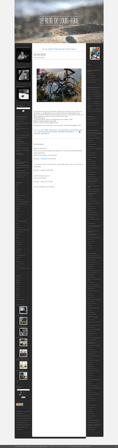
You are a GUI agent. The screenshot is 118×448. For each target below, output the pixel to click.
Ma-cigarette (90, 364)
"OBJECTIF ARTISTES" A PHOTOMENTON (21, 163)
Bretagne (18, 197)
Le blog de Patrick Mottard (93, 191)
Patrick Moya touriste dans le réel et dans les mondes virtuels (94, 226)
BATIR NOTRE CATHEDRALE (22, 165)
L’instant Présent (19, 121)
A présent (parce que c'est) (93, 255)
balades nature (90, 266)
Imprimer (45, 133)
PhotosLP (18, 126)
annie (89, 94)
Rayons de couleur (91, 400)
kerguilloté (69, 132)
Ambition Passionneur (92, 262)
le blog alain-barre (91, 183)
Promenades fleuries (20, 255)
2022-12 (18, 278)
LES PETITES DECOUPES (93, 356)
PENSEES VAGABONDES (93, 394)
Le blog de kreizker (91, 331)
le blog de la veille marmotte (93, 189)
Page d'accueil (59, 49)
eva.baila (89, 159)
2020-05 (18, 297)
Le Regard (89, 347)
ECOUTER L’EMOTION (92, 290)
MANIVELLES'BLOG (91, 368)
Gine (89, 101)
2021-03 (18, 290)
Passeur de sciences (91, 392)
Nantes (17, 238)
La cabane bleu (90, 174)
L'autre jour (89, 310)
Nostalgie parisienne (91, 82)
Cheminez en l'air (91, 146)
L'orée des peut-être (91, 314)
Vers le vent (89, 417)
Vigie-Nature (90, 245)
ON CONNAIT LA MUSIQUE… (94, 388)
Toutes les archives (20, 299)
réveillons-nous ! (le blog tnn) (93, 237)
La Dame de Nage (91, 176)
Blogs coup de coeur (20, 195)
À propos (89, 64)
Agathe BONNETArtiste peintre (94, 257)
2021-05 (18, 288)
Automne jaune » (71, 49)
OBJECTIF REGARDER (92, 385)
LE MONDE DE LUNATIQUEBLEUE (91, 343)
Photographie (19, 248)
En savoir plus (87, 446)
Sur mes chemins (91, 407)
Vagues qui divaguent (92, 415)
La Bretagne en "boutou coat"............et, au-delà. (92, 317)
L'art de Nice (90, 170)
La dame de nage (91, 319)
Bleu (17, 191)
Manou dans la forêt (91, 208)
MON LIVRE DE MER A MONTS (23, 229)
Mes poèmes (19, 227)
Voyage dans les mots (92, 427)
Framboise (90, 105)
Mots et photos (19, 231)
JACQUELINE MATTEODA (93, 308)
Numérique (18, 244)
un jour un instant (20, 263)
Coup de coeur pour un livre (93, 79)
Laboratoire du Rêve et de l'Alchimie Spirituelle (93, 181)
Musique (18, 233)
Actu (17, 187)
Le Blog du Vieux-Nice (92, 333)
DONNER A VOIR (91, 155)
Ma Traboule (90, 362)
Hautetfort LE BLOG (91, 303)
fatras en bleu (90, 297)
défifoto (17, 208)
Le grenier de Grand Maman (93, 337)
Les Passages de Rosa (92, 351)
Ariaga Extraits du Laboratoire (93, 138)
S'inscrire (23, 392)
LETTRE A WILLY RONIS (21, 175)
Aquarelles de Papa (20, 370)
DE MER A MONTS (20, 177)
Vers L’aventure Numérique (93, 420)
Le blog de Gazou (91, 327)
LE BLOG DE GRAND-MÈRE (93, 329)
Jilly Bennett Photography (92, 167)
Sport (17, 259)
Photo (17, 246)
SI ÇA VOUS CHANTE (92, 405)
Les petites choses (91, 353)
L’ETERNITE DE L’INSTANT (93, 360)
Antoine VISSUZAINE (92, 135)
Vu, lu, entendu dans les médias (23, 268)
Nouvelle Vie (19, 242)
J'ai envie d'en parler (91, 165)
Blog (17, 193)
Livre (17, 223)
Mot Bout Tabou (90, 217)
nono (88, 221)
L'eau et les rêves (91, 75)
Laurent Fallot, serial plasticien (94, 325)
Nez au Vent (90, 381)
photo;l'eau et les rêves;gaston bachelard (51, 132)
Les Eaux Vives (90, 349)
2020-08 (18, 295)
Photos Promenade (91, 398)
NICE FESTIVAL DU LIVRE (93, 219)
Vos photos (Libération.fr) (92, 422)
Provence (18, 257)
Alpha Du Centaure (91, 259)
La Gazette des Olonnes (92, 178)
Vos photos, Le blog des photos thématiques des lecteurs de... (94, 425)
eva (88, 89)
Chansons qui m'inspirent (21, 204)
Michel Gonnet (90, 375)
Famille (17, 210)
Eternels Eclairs (90, 295)
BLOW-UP (89, 142)
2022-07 (18, 284)
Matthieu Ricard (90, 210)
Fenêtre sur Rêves (91, 161)
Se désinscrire (23, 394)
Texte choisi (18, 261)
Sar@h (88, 403)
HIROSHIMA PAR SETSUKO (22, 172)
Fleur (17, 214)
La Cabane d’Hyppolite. (21, 326)
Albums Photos (20, 304)
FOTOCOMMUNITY (20, 141)
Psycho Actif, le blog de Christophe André (92, 235)
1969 (17, 184)
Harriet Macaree (90, 301)
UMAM (88, 243)
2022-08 (18, 282)
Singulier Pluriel (90, 241)
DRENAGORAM (90, 288)
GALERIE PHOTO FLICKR (22, 143)
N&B (17, 236)
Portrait (17, 253)
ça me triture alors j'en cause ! (93, 270)
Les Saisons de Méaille (21, 221)
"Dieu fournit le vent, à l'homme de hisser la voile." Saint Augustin (94, 133)
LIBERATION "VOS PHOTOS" (22, 148)
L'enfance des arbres (91, 172)
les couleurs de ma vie (92, 200)
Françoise (90, 98)
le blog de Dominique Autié (93, 122)
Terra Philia (89, 409)
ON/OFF (89, 390)
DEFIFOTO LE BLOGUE (21, 137)
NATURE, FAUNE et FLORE (93, 379)
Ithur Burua (89, 305)
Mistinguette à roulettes (92, 214)
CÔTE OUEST (90, 282)
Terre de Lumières (91, 124)
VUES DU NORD (91, 429)
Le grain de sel (90, 335)
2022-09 (18, 280)
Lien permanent (63, 130)
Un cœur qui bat (90, 413)
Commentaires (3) (76, 130)
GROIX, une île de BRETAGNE (94, 299)
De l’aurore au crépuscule (92, 284)
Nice (17, 240)
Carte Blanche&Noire (20, 118)
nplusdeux (89, 383)
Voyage (17, 266)
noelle (89, 91)
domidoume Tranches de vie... (93, 286)
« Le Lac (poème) (47, 49)
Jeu (17, 219)
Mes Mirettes (90, 373)
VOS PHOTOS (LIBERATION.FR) (20, 154)
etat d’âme (89, 293)
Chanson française (91, 277)
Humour (18, 216)
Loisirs (17, 225)
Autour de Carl (90, 140)
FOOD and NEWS (91, 163)
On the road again (91, 223)
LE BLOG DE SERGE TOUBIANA (92, 194)
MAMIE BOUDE (90, 366)
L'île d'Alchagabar (91, 312)
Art (16, 189)
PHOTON (89, 228)
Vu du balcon (90, 247)
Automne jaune (90, 73)
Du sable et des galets (92, 157)
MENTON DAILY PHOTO (92, 370)
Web (17, 270)
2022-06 (18, 286)
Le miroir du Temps (91, 340)
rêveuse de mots (91, 239)
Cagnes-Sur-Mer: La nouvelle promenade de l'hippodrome (22, 359)
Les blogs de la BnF (91, 198)
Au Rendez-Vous (91, 264)
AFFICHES (18, 348)
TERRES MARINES (20, 170)
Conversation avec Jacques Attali (94, 148)
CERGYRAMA (90, 274)
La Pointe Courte (19, 315)
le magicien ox (90, 196)
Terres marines (19, 337)
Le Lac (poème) (90, 77)
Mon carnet (89, 377)
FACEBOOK (18, 139)
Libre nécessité (90, 358)
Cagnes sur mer (19, 199)
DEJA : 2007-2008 (91, 152)
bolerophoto (90, 268)
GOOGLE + (18, 145)
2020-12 (18, 292)
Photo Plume (90, 396)
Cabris (17, 381)
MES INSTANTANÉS (91, 212)
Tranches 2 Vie (90, 411)
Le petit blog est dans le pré (93, 345)
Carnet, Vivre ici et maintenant (22, 201)
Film (17, 212)
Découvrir (18, 206)
